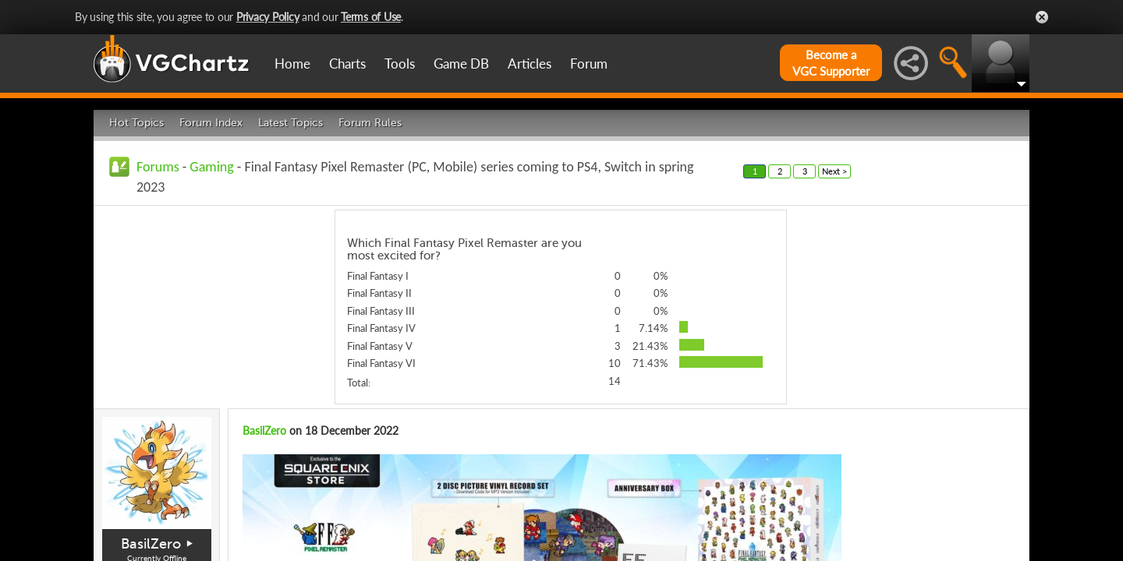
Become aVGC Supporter (831, 63)
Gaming (211, 166)
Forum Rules (370, 122)
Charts (347, 63)
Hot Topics (136, 122)
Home (292, 63)
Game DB (461, 63)
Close (1042, 17)
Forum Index (211, 122)
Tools (399, 63)
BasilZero (151, 544)
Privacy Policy (267, 16)
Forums (157, 166)
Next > (834, 171)
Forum (589, 63)
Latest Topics (290, 122)
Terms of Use (371, 16)
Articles (529, 63)
